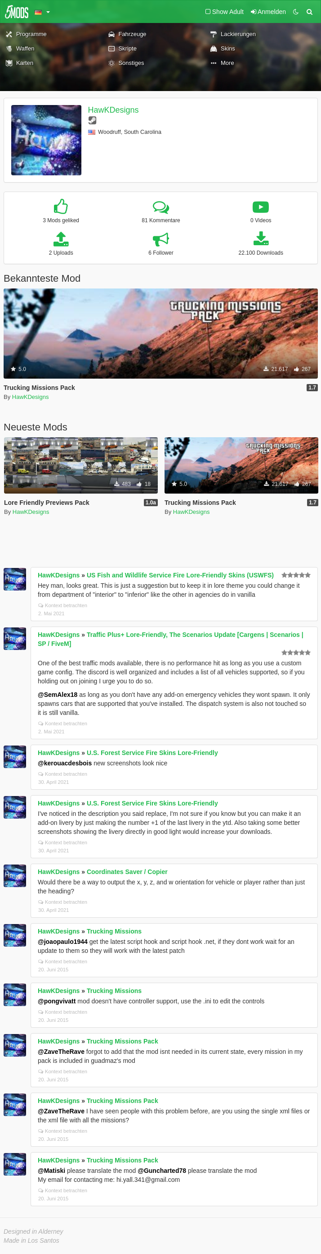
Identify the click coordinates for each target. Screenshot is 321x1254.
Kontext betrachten (62, 605)
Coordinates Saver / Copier (127, 871)
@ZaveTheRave (61, 1051)
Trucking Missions (114, 931)
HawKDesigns (113, 109)
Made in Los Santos (31, 1240)
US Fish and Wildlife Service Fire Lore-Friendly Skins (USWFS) (180, 575)
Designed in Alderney (33, 1231)
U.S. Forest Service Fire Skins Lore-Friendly (152, 752)
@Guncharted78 (162, 1170)
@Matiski (51, 1170)
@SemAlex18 (57, 694)
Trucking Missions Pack (122, 1041)
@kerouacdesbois (65, 763)
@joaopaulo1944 (63, 941)
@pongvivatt (57, 1001)
